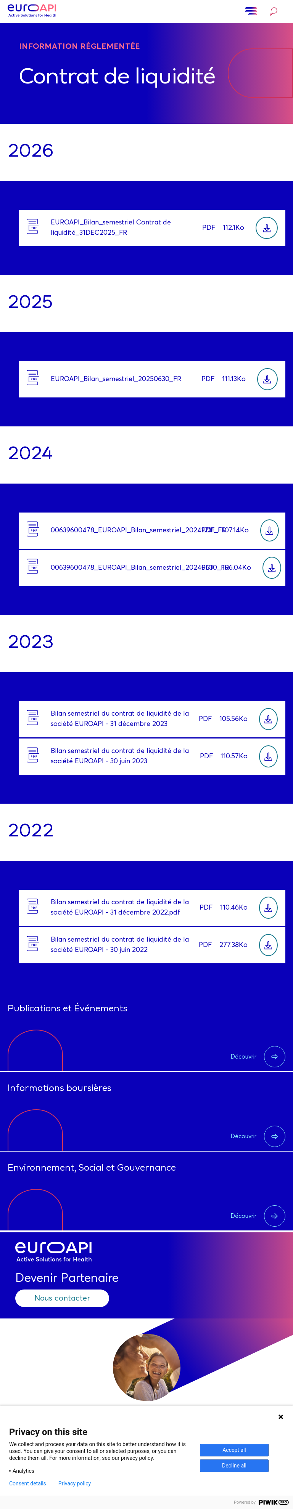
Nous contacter (62, 1298)
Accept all (234, 1450)
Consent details (27, 1483)
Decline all (234, 1466)
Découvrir (257, 1056)
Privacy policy (74, 1483)
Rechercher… (273, 11)
